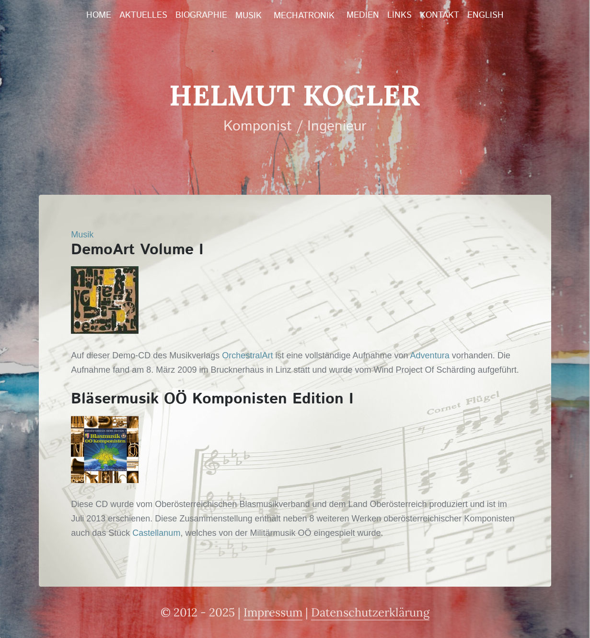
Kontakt (439, 15)
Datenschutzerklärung (370, 612)
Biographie (201, 15)
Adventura (430, 355)
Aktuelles (143, 15)
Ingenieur (337, 126)
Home (98, 15)
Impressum (272, 612)
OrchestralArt (247, 355)
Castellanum (156, 533)
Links (399, 15)
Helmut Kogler (294, 95)
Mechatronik (304, 16)
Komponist (257, 126)
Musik (248, 16)
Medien (363, 15)
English (485, 15)
